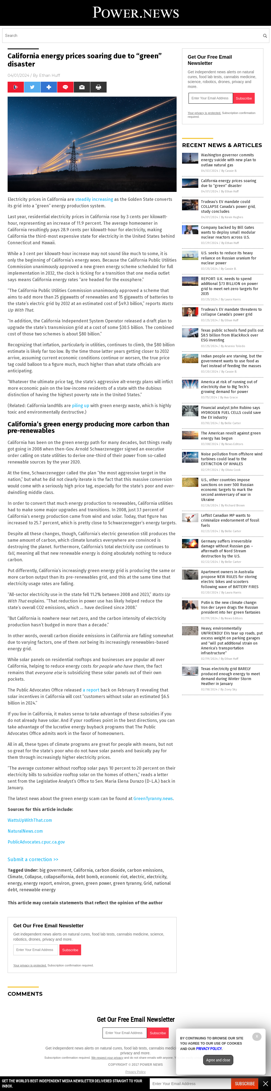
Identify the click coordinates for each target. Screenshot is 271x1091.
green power (98, 883)
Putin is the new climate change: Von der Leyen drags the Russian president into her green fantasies (230, 607)
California (83, 870)
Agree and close (218, 1060)
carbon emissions (145, 870)
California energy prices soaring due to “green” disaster (228, 183)
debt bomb (87, 876)
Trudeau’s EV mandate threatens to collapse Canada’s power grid (231, 312)
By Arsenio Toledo (233, 346)
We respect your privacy (107, 1057)
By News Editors (232, 444)
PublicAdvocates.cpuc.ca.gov (36, 842)
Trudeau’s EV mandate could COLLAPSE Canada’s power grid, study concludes (228, 206)
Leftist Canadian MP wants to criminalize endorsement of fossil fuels (230, 520)
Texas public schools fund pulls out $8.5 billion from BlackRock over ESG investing (232, 335)
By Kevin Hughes (232, 217)
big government (55, 870)
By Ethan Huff (229, 191)
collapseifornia (59, 876)
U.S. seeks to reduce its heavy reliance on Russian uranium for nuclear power (228, 258)
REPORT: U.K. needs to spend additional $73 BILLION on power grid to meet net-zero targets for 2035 (229, 286)
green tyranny (127, 883)
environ (61, 883)
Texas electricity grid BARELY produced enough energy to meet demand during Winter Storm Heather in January (230, 676)
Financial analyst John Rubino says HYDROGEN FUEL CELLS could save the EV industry (231, 412)
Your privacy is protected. (30, 965)
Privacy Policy (135, 1072)
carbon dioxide (110, 870)
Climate (15, 876)
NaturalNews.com (25, 831)
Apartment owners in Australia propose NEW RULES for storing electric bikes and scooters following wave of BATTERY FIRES (230, 579)
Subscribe (245, 1083)
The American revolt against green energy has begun (231, 435)
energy (14, 883)
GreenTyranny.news (153, 798)
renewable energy (37, 889)
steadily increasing (94, 199)
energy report (38, 883)
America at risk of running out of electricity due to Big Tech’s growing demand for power (229, 387)
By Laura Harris (231, 299)
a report (91, 690)
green (78, 883)
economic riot (113, 876)
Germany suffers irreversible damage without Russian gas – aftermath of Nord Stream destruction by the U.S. (227, 549)
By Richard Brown (233, 505)
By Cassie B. (229, 171)
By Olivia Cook (231, 470)
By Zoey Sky (229, 689)
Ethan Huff (49, 75)
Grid (148, 883)
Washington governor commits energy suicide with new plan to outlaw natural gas (228, 160)
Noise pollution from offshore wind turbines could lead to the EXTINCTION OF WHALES (231, 459)
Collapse (33, 876)
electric (137, 876)
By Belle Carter (231, 423)
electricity (156, 876)
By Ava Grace (229, 397)
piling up (80, 405)
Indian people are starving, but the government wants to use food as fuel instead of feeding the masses (231, 361)
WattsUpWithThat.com (30, 820)
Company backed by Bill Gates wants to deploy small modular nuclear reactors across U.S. (228, 232)
